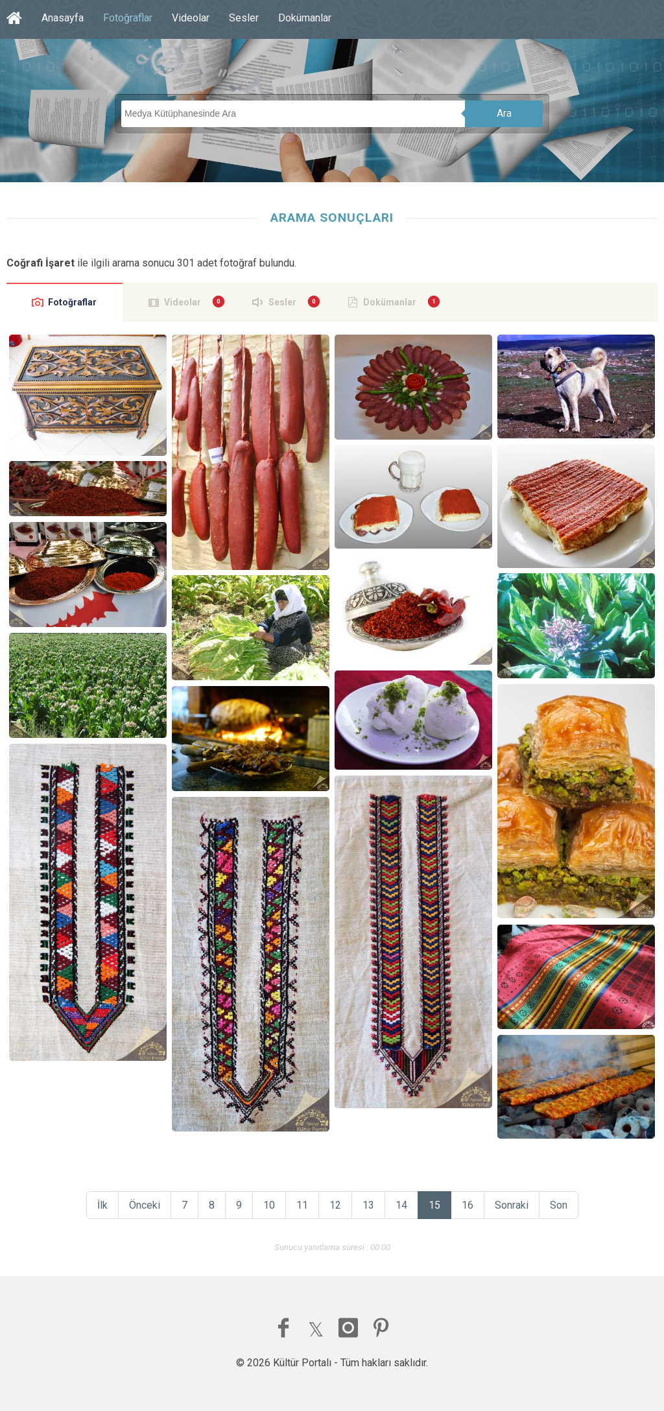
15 (434, 1205)
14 (401, 1205)
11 (302, 1205)
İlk (102, 1205)
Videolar (190, 18)
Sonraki (511, 1205)
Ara (504, 113)
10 (269, 1205)
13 (368, 1205)
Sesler (244, 18)
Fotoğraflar (127, 18)
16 (467, 1205)
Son (558, 1205)
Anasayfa (63, 18)
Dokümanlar (304, 18)
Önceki (144, 1205)
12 (335, 1205)
